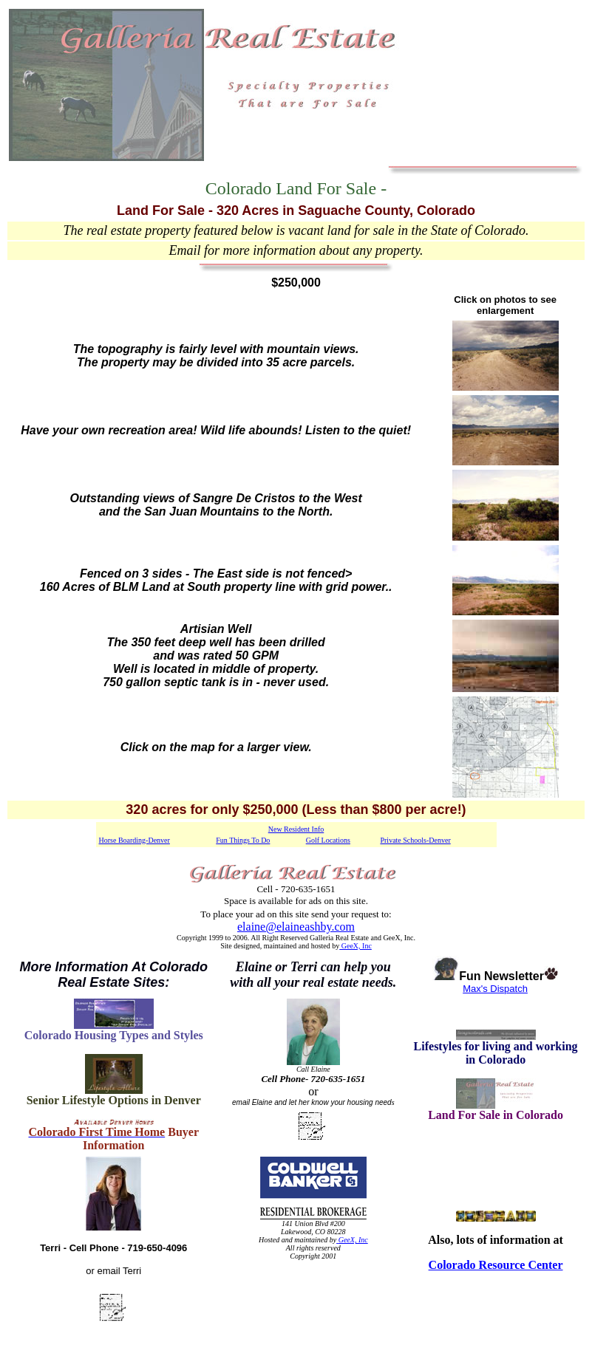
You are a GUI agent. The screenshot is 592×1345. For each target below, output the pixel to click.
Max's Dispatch (495, 988)
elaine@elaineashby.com (296, 926)
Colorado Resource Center (496, 1265)
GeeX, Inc (355, 946)
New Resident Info (296, 829)
